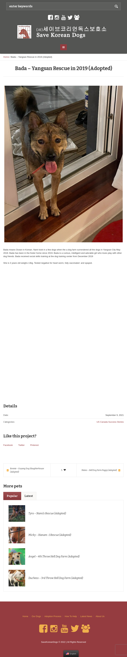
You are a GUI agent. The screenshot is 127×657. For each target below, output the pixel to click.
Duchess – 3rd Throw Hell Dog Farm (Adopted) (55, 578)
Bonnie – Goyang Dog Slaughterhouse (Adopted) (27, 470)
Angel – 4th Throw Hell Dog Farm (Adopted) (54, 556)
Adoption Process (52, 616)
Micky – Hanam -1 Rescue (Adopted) (49, 535)
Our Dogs (36, 616)
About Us (100, 616)
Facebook (8, 445)
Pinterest (34, 445)
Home (6, 57)
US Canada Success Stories (110, 422)
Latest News (86, 616)
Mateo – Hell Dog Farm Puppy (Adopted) (99, 470)
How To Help (71, 616)
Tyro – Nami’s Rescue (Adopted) (47, 513)
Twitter (21, 445)
